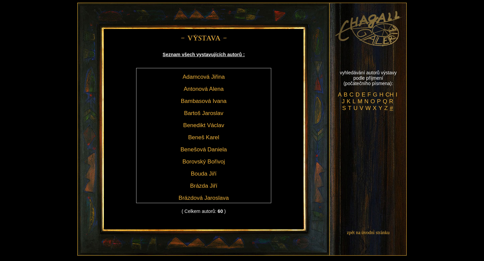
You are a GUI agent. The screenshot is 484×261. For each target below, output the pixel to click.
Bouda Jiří (204, 174)
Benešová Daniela (203, 149)
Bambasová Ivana (204, 101)
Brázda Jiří (203, 186)
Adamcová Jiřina (204, 77)
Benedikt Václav (203, 125)
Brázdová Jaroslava (203, 198)
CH (390, 94)
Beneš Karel (203, 137)
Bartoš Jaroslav (203, 113)
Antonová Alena (204, 89)
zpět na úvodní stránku (368, 232)
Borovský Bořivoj (204, 161)
